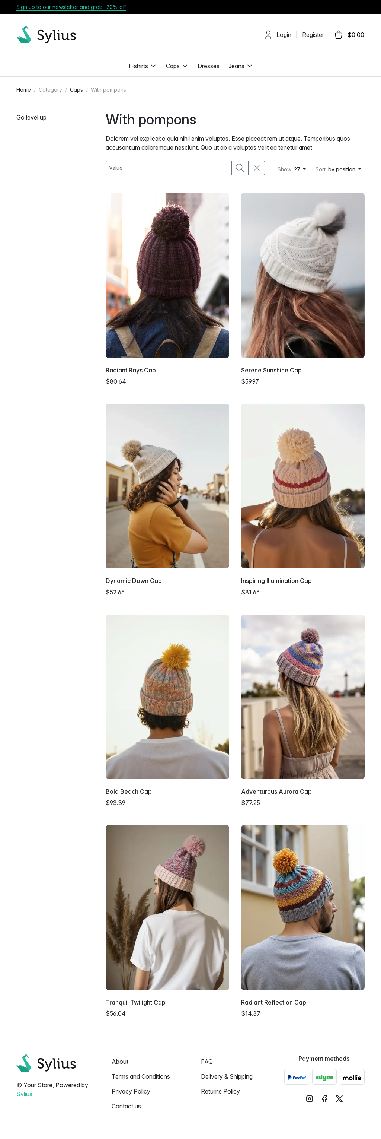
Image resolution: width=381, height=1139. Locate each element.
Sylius (24, 1094)
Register (313, 34)
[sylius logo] (46, 34)
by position (336, 169)
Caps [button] (177, 66)
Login (283, 34)
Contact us (126, 1106)
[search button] (240, 168)
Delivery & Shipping (227, 1076)
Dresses (209, 66)
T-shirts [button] (142, 66)
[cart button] (349, 34)
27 (290, 169)
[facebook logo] (324, 1098)
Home (23, 89)
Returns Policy (220, 1091)
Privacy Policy (131, 1091)
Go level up (31, 117)
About (120, 1061)
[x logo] (339, 1098)
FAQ (207, 1061)
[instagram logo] (309, 1098)
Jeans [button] (240, 66)
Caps (76, 89)
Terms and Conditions (141, 1076)
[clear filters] (256, 168)
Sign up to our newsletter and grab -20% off (71, 7)
